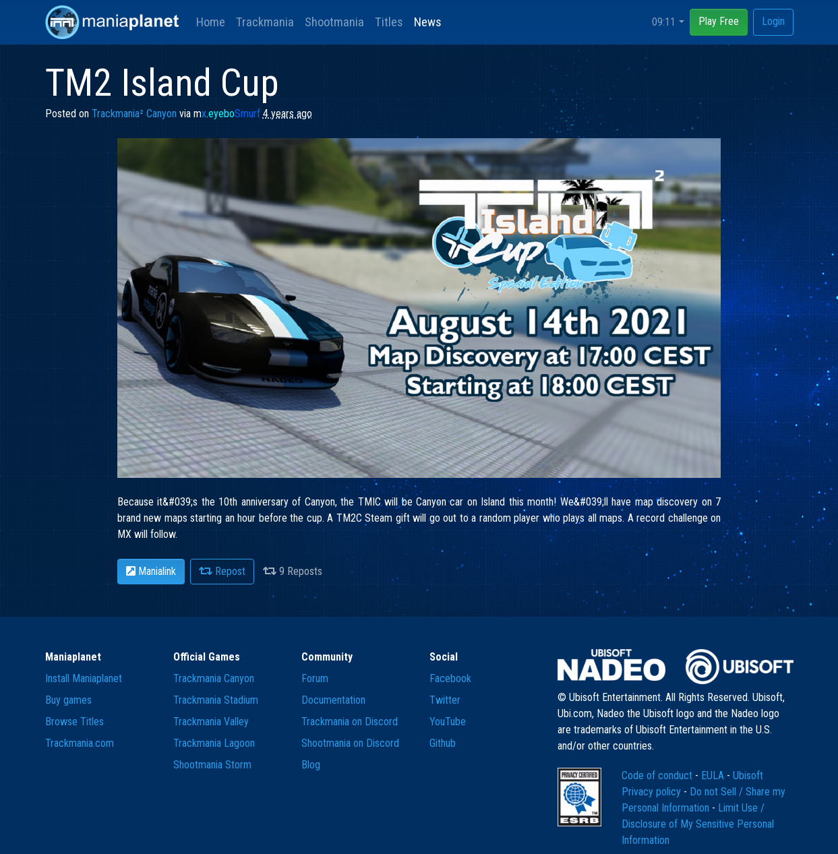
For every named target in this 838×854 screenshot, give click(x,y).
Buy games (68, 700)
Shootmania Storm (212, 764)
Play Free (718, 21)
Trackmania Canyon (213, 678)
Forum (314, 678)
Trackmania (265, 22)
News (428, 22)
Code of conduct (658, 775)
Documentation (333, 700)
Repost (222, 571)
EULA (714, 775)
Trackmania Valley (211, 721)
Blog (310, 764)
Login (773, 21)
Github (442, 743)
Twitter (444, 700)
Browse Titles (74, 721)
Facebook (450, 678)
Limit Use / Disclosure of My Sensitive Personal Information (698, 824)
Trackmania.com (79, 743)
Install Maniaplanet (83, 678)
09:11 (664, 22)
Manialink (151, 571)
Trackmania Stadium (215, 700)
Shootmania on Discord (350, 743)
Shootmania (334, 22)
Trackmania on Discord (349, 721)
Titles (389, 22)
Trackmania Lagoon (214, 743)
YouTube (447, 721)
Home (210, 22)
